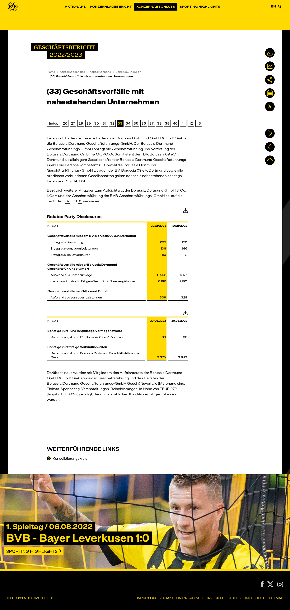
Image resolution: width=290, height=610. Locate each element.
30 (96, 123)
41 (183, 123)
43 (199, 123)
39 (167, 123)
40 (175, 123)
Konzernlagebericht (115, 16)
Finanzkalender (190, 598)
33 (120, 123)
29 (89, 123)
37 (151, 123)
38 (159, 123)
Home (51, 72)
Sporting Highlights (204, 16)
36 (143, 123)
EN (273, 16)
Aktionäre (79, 16)
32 (112, 123)
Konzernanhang (100, 72)
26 (65, 123)
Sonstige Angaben (128, 72)
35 (136, 123)
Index (53, 123)
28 (81, 123)
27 (73, 123)
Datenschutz (254, 598)
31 (104, 123)
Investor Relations (224, 598)
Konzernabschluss (160, 16)
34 (128, 123)
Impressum (146, 598)
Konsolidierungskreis (69, 458)
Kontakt (166, 598)
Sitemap (276, 598)
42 (191, 123)
